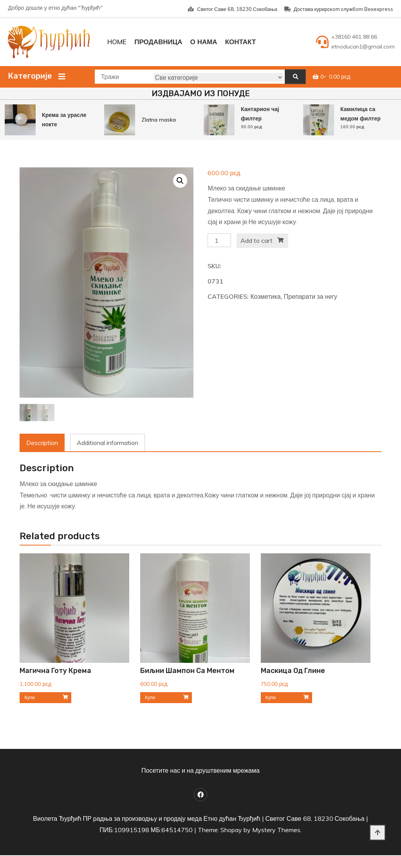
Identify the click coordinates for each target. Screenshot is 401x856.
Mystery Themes (276, 830)
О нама (203, 42)
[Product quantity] (219, 240)
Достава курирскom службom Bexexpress (338, 9)
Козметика (265, 296)
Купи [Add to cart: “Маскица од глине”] (271, 698)
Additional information (107, 443)
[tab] (42, 443)
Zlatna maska (158, 119)
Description (42, 443)
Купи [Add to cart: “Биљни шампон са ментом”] (150, 698)
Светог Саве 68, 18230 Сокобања (232, 9)
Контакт (240, 42)
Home (116, 42)
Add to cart (256, 240)
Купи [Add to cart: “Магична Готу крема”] (29, 698)
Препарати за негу (310, 296)
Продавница (158, 42)
